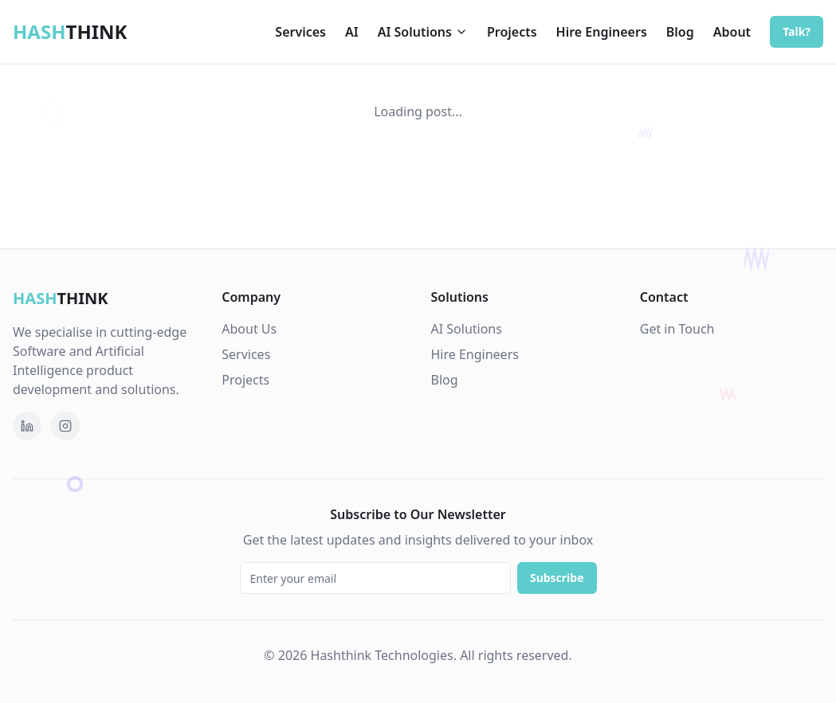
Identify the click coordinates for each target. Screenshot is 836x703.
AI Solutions (423, 32)
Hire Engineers (601, 32)
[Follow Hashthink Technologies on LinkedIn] (27, 426)
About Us (249, 329)
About (732, 32)
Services (300, 32)
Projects (512, 32)
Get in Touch (677, 329)
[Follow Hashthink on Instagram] (65, 426)
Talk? (796, 31)
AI (352, 32)
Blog (680, 32)
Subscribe (557, 577)
